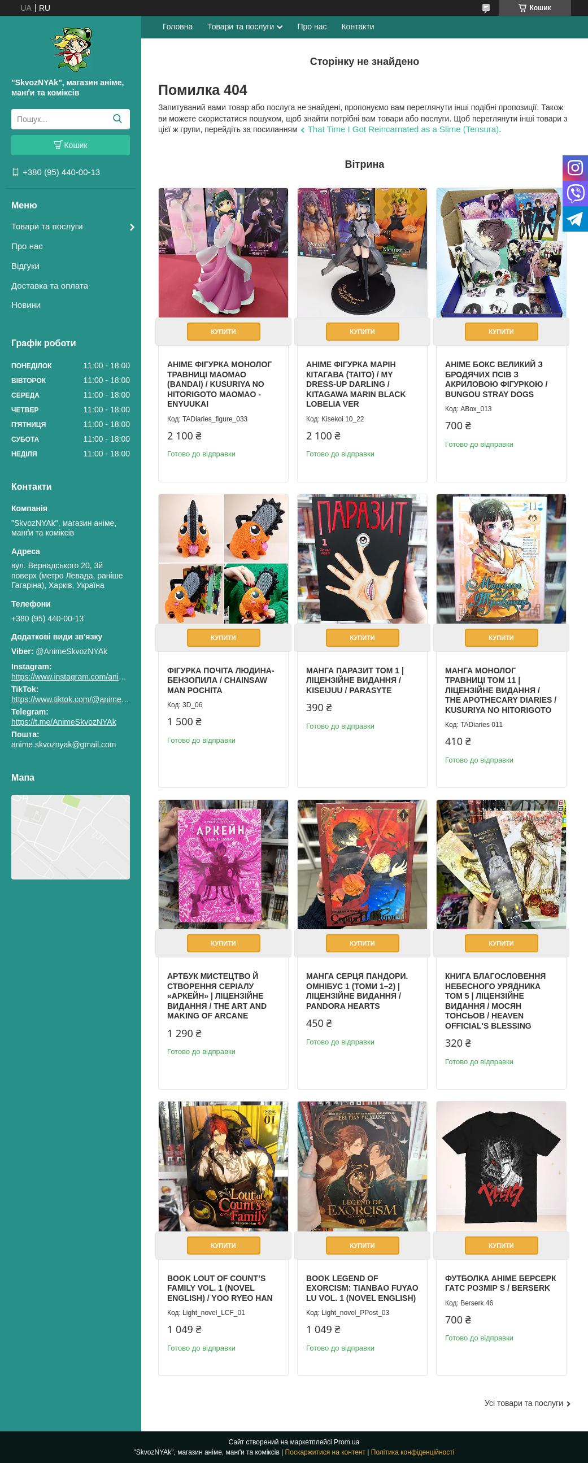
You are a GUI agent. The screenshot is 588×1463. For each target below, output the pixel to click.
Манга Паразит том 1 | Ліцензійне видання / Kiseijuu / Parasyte (355, 680)
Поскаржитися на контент (325, 1452)
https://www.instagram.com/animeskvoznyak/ (90, 676)
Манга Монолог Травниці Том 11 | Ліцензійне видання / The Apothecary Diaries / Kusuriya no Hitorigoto (500, 690)
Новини (26, 305)
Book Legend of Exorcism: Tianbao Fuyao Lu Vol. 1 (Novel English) (362, 1288)
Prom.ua (346, 1442)
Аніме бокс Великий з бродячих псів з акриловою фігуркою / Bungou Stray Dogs (496, 379)
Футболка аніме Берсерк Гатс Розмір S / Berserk (500, 1283)
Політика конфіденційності (413, 1452)
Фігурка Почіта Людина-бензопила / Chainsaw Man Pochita (221, 680)
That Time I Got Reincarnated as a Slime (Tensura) (403, 129)
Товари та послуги (47, 226)
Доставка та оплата (49, 285)
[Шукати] (117, 119)
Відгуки (25, 266)
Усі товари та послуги (524, 1403)
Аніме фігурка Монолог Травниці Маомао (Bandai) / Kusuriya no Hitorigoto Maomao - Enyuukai (219, 384)
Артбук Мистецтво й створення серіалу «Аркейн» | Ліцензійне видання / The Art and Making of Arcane (217, 996)
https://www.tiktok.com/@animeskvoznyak (84, 699)
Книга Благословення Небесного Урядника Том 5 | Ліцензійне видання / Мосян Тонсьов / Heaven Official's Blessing (495, 1001)
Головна (178, 26)
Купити (223, 331)
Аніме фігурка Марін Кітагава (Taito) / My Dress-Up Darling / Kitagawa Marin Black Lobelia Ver (356, 384)
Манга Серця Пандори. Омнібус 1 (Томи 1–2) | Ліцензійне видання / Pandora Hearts (357, 991)
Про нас (27, 246)
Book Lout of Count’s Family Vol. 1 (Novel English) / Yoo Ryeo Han (220, 1288)
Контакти (357, 26)
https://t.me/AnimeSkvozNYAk (63, 721)
